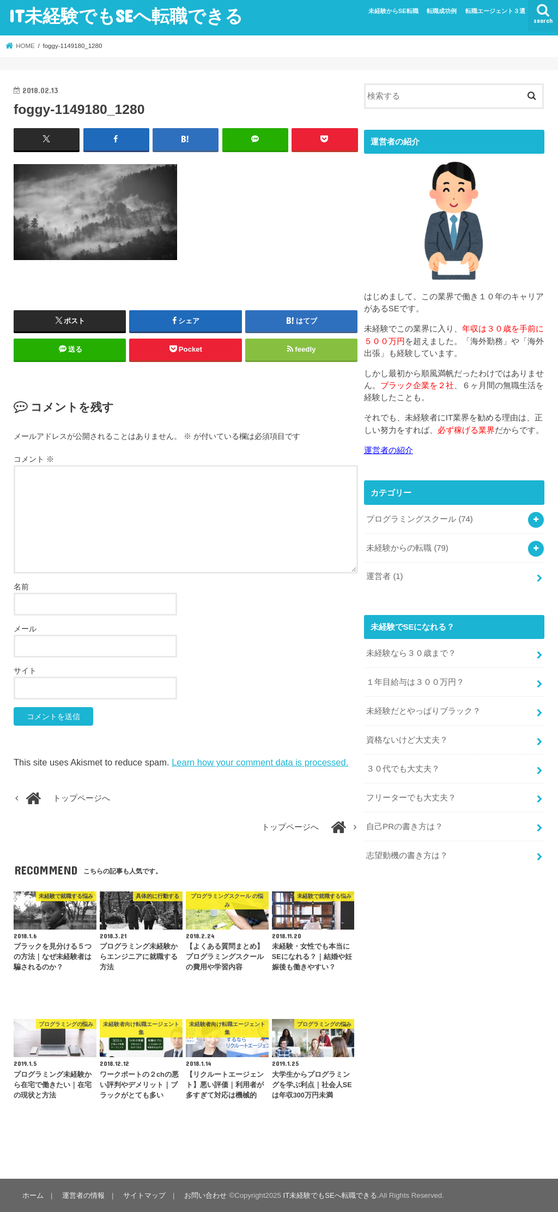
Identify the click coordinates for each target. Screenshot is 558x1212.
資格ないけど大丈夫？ (407, 739)
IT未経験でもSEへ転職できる (126, 15)
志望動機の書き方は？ (407, 855)
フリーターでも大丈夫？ (411, 797)
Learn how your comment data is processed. (260, 762)
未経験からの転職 (407, 548)
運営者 (384, 576)
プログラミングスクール (419, 519)
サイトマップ (144, 1195)
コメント (34, 459)
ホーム (33, 1195)
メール (25, 628)
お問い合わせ (205, 1195)
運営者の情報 (83, 1195)
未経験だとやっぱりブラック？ (423, 711)
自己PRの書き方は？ (404, 826)
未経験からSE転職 (393, 11)
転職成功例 (442, 11)
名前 (21, 586)
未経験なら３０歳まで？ (411, 653)
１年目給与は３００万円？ (415, 682)
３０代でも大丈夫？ (403, 768)
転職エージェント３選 (495, 11)
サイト (25, 670)
